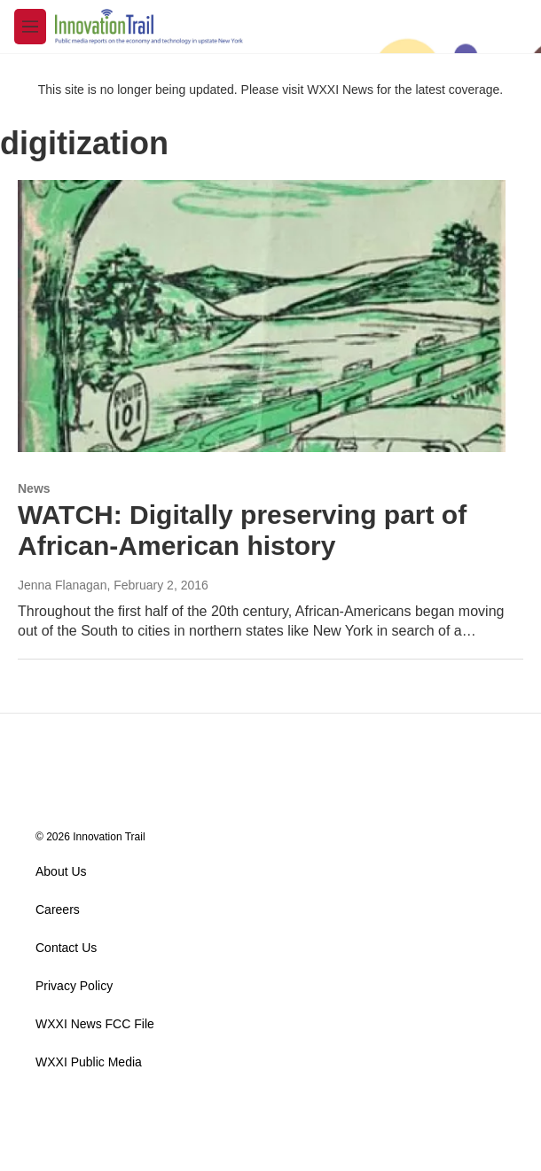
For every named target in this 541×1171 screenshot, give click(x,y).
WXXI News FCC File (94, 1024)
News (34, 488)
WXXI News (340, 89)
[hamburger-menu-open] (30, 26)
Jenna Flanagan (62, 585)
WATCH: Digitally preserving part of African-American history (242, 530)
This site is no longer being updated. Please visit (173, 89)
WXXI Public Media (88, 1062)
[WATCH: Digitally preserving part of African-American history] (262, 315)
